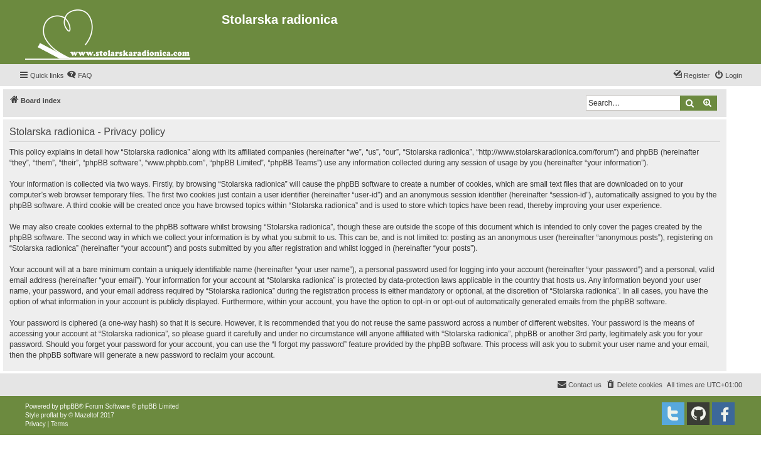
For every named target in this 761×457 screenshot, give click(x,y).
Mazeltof (87, 415)
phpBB (69, 406)
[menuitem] (79, 75)
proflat (49, 415)
